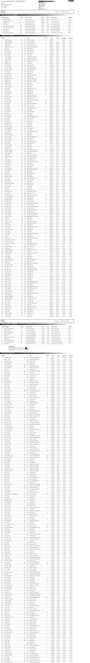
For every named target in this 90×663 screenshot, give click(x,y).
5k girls (78, 11)
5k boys (78, 14)
